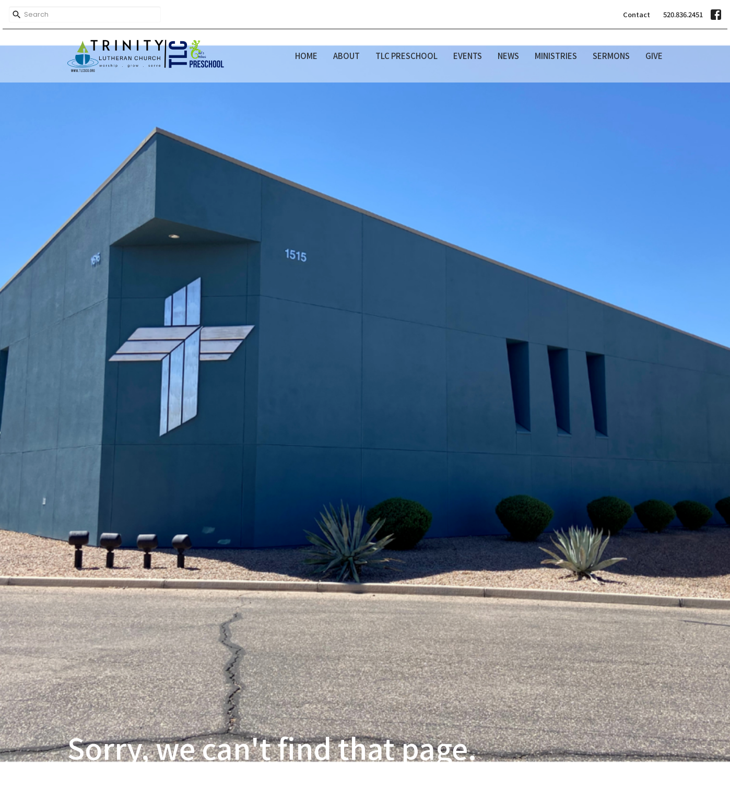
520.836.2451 (683, 14)
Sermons (611, 55)
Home (306, 55)
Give (654, 55)
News (508, 55)
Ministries (556, 55)
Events (467, 55)
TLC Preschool (406, 55)
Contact (636, 14)
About (346, 55)
